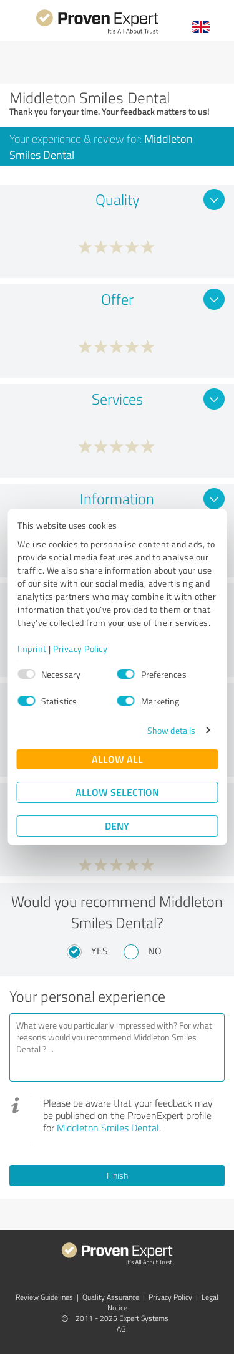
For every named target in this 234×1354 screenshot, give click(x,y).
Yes (99, 951)
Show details (171, 730)
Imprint (32, 649)
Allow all (117, 759)
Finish (117, 1175)
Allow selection (117, 792)
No (155, 951)
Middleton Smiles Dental (108, 1128)
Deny (117, 826)
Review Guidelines (44, 1297)
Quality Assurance (110, 1297)
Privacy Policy (80, 649)
